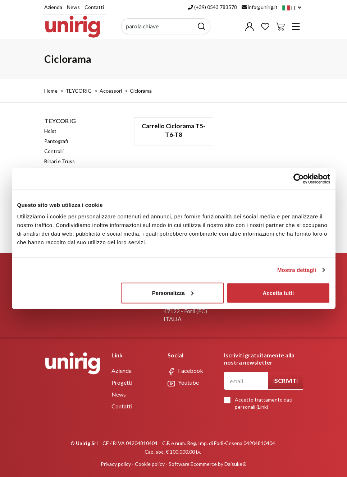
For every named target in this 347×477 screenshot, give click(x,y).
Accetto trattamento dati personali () (260, 403)
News (73, 7)
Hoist (50, 131)
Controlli (54, 151)
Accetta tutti (278, 293)
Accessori (111, 91)
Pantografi (56, 141)
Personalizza (172, 293)
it (291, 7)
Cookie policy (150, 464)
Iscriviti (285, 380)
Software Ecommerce (193, 464)
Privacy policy (116, 464)
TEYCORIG (78, 91)
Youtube (183, 383)
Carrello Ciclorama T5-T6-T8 (173, 130)
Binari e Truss (59, 161)
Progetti (121, 382)
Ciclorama (141, 91)
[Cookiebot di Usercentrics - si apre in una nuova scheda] (298, 178)
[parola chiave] (157, 26)
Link (262, 407)
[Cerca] (201, 26)
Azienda (53, 7)
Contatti (94, 7)
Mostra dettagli (296, 270)
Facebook (185, 371)
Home (51, 91)
